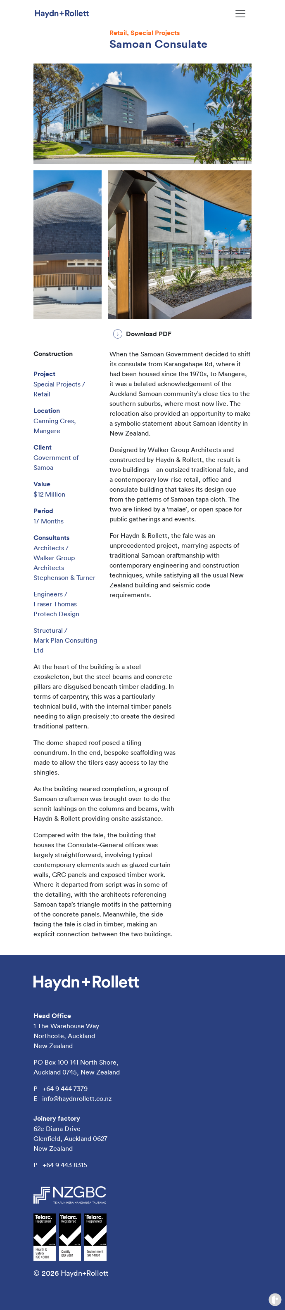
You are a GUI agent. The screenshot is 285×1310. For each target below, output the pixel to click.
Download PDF (148, 334)
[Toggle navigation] (240, 13)
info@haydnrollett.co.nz (77, 1098)
